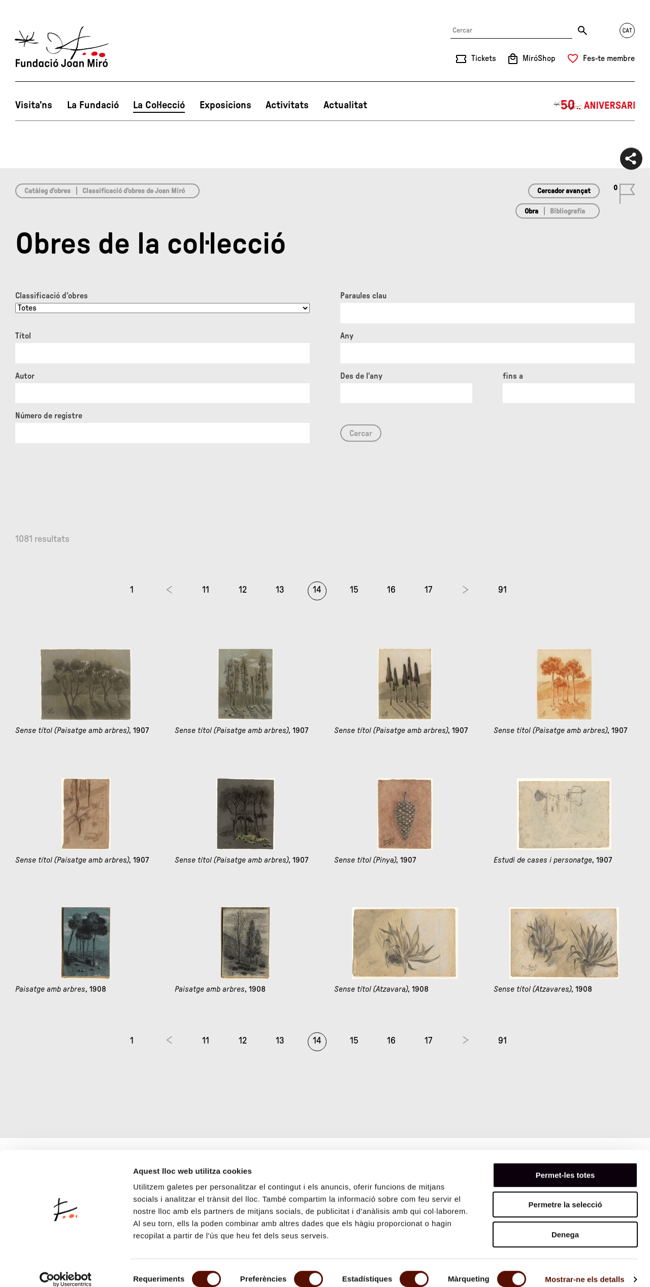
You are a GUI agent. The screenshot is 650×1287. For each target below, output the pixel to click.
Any (346, 336)
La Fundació (93, 105)
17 (428, 590)
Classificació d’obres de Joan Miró (133, 191)
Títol (23, 336)
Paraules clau (363, 296)
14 (317, 590)
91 (502, 590)
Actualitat (345, 105)
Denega (565, 1222)
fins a (513, 376)
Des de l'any (361, 376)
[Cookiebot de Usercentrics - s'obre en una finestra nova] (65, 1267)
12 (243, 590)
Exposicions (225, 105)
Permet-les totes (565, 1162)
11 (205, 590)
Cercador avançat (564, 191)
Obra (531, 211)
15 (354, 590)
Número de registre (48, 416)
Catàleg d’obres (47, 191)
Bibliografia (567, 211)
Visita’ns (33, 105)
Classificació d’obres (51, 296)
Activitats (287, 105)
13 (280, 590)
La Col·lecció (159, 105)
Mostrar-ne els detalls (584, 1267)
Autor (25, 376)
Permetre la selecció (565, 1192)
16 (391, 590)
